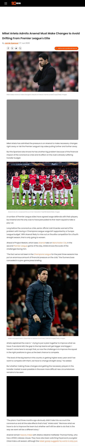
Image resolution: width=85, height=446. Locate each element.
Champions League (42, 254)
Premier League (20, 246)
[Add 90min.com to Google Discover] (66, 48)
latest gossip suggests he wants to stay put (58, 441)
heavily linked (26, 435)
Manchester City (59, 242)
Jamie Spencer (11, 43)
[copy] (20, 48)
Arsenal (42, 242)
